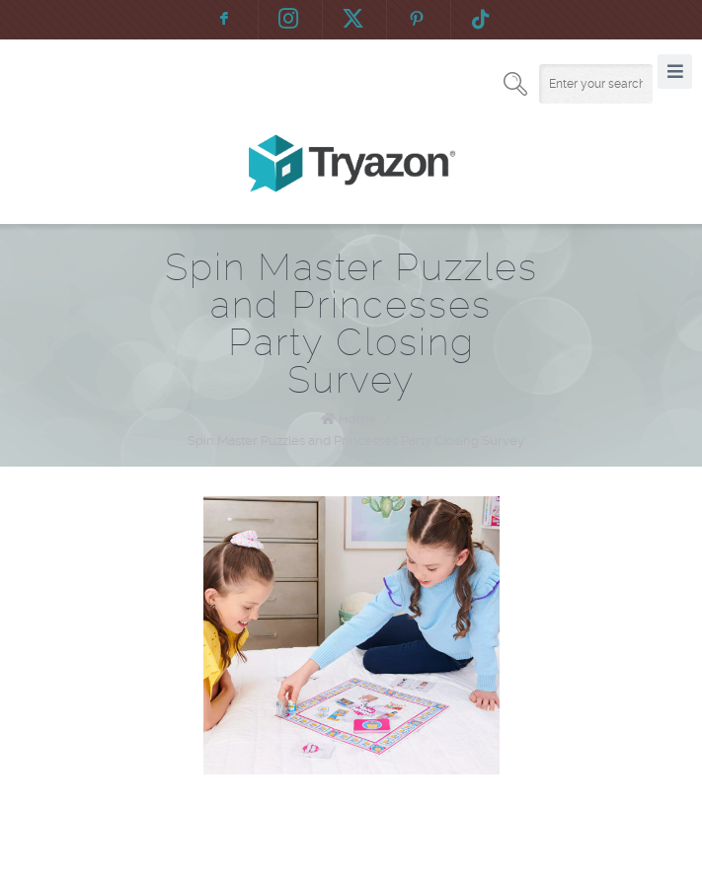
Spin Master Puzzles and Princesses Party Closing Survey (356, 440)
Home (357, 418)
